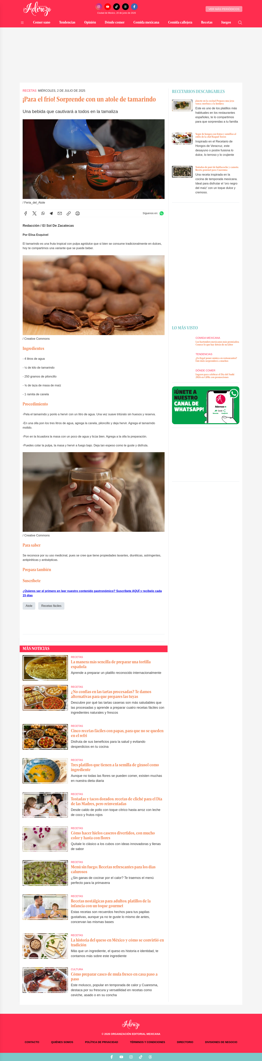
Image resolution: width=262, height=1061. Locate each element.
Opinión (90, 22)
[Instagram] (98, 6)
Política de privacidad (101, 1042)
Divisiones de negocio (221, 1042)
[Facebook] (134, 6)
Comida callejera (180, 22)
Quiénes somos (62, 1042)
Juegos (226, 22)
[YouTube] (107, 6)
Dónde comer (115, 22)
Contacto (32, 1042)
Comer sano (41, 22)
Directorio (185, 1042)
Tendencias (67, 22)
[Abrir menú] (22, 22)
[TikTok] (116, 6)
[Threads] (125, 6)
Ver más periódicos (224, 9)
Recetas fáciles (51, 605)
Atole (29, 605)
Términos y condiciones (147, 1042)
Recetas (206, 22)
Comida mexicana (146, 22)
